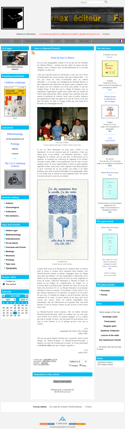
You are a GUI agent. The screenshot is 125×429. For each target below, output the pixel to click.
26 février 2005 (45, 345)
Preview (73, 366)
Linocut (15, 153)
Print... (83, 366)
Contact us (10, 281)
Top (62, 420)
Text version (10, 284)
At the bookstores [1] (15, 139)
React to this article (62, 381)
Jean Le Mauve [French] (47, 48)
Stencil (15, 149)
